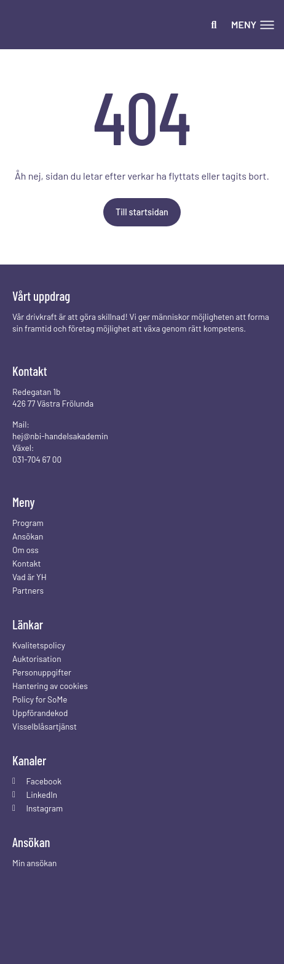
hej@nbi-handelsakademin (60, 436)
